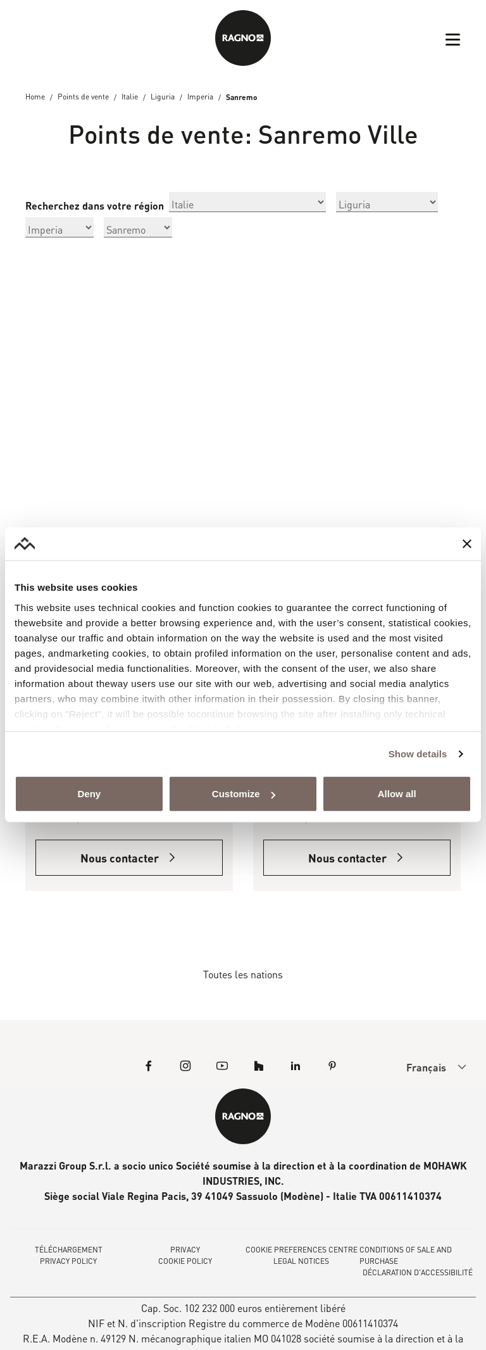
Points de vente (83, 97)
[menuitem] (426, 1067)
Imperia (200, 97)
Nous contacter (129, 859)
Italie (130, 97)
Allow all (397, 793)
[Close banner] (467, 543)
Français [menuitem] (426, 1068)
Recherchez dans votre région (94, 206)
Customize (243, 793)
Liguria (163, 97)
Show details (418, 753)
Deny (89, 793)
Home (35, 97)
